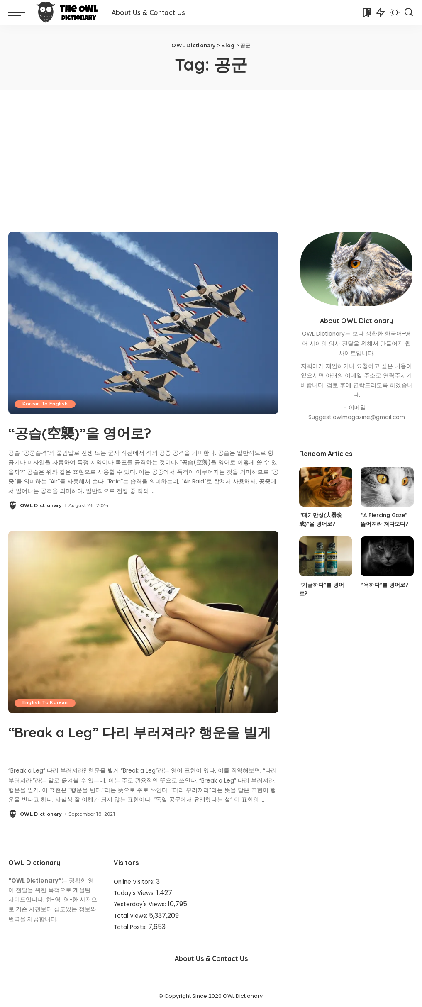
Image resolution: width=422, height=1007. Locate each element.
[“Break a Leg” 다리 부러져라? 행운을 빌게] (143, 621)
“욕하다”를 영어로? (384, 584)
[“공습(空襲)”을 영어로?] (143, 322)
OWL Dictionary (41, 505)
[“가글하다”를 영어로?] (325, 556)
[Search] (409, 12)
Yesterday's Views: (141, 904)
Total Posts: (131, 927)
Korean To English (46, 404)
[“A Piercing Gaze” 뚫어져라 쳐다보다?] (387, 487)
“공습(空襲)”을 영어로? (94, 432)
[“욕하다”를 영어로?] (387, 556)
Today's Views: (135, 893)
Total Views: (131, 915)
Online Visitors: (135, 882)
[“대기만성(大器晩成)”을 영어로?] (325, 487)
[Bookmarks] (366, 12)
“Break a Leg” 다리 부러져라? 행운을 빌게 (143, 741)
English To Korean (46, 703)
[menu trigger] (20, 12)
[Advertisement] (211, 153)
